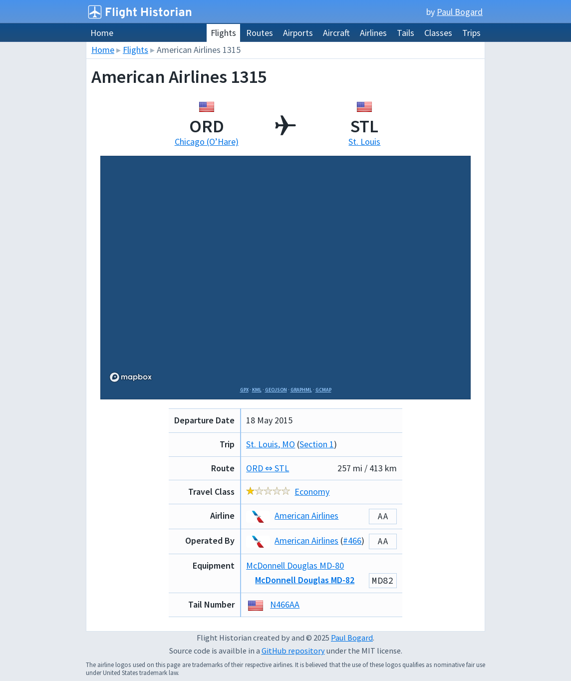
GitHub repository (293, 651)
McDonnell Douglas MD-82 (304, 580)
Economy (311, 491)
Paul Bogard (460, 11)
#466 (352, 540)
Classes (438, 32)
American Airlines (292, 515)
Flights (223, 32)
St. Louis (364, 141)
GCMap (323, 389)
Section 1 (316, 444)
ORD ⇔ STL (267, 468)
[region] (285, 273)
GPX (244, 389)
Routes (259, 32)
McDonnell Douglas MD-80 (295, 565)
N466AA (284, 604)
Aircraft (336, 32)
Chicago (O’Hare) (207, 141)
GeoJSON (276, 389)
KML (257, 389)
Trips (471, 32)
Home (101, 32)
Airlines (373, 32)
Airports (298, 32)
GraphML (301, 389)
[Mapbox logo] (131, 377)
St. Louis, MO (270, 444)
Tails (405, 32)
